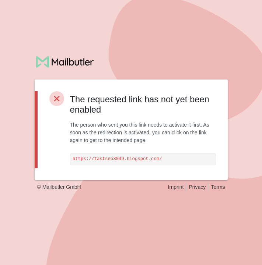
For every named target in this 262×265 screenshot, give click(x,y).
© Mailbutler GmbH (59, 187)
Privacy (197, 187)
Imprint (176, 187)
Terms (218, 187)
